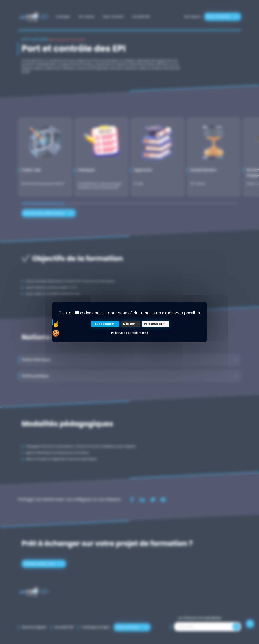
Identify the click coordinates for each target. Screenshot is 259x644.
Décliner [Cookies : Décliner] (129, 324)
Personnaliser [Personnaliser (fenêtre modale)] (154, 324)
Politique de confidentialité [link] (129, 333)
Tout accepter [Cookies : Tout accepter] (103, 324)
